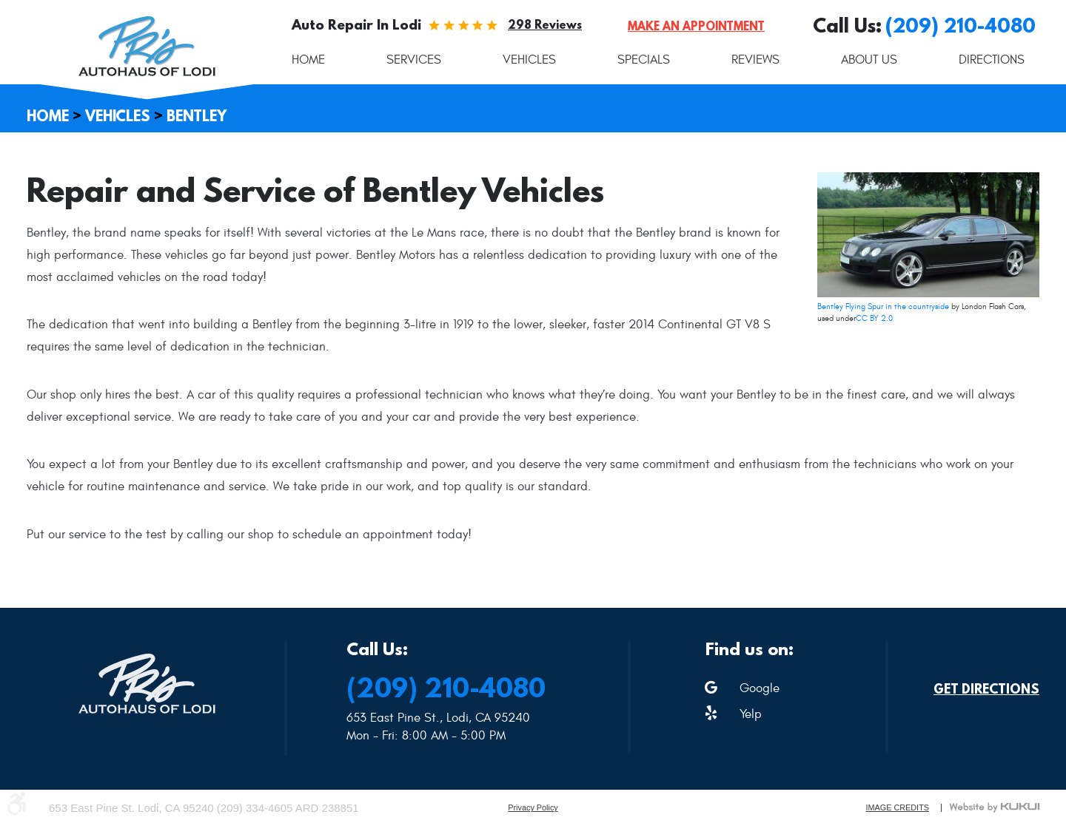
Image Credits (897, 808)
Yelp (751, 714)
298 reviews (545, 24)
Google (760, 688)
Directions (992, 60)
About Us (869, 60)
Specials (643, 60)
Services (413, 60)
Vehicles (529, 60)
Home (308, 60)
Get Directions (986, 689)
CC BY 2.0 (874, 318)
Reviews (755, 60)
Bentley (197, 116)
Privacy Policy (533, 808)
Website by (994, 807)
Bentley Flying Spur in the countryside (883, 306)
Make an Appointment (696, 26)
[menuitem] (308, 60)
